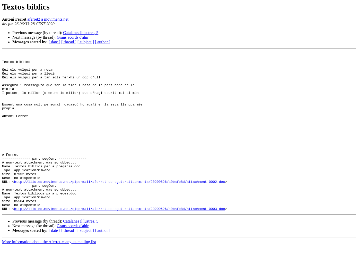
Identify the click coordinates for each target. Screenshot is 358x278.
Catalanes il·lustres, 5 (80, 32)
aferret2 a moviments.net (47, 19)
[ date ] (54, 42)
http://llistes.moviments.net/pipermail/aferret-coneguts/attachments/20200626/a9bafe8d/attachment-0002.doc (119, 208)
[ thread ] (68, 42)
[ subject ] (85, 42)
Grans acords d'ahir (73, 37)
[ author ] (102, 42)
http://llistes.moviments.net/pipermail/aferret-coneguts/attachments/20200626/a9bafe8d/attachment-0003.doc (119, 240)
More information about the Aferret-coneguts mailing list (49, 273)
